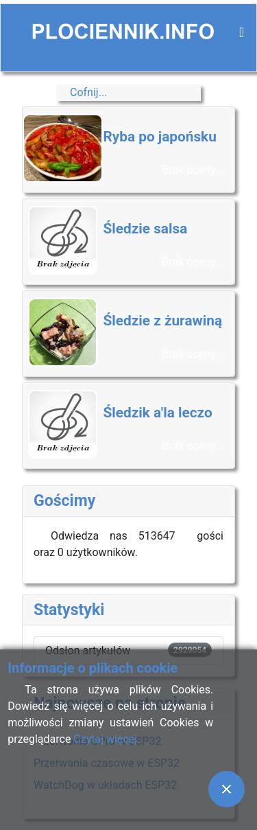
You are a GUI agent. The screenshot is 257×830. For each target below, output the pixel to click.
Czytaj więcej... (109, 739)
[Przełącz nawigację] (241, 32)
